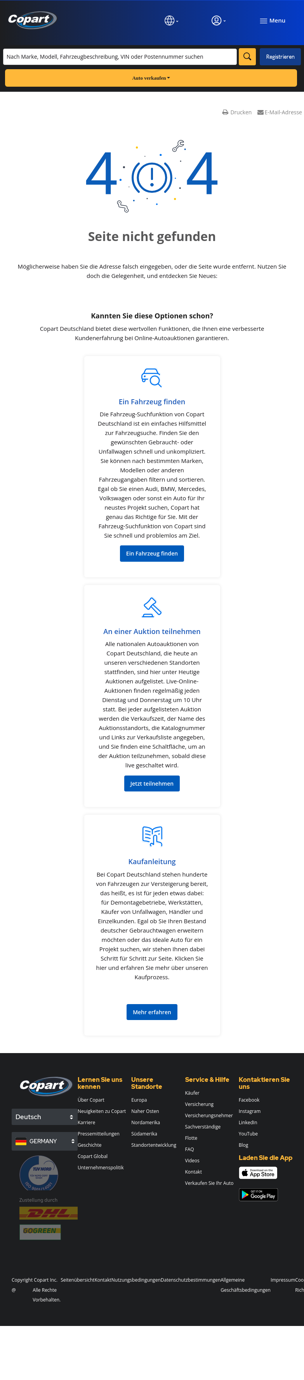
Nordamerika (145, 1122)
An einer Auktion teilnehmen (151, 631)
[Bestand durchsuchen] (120, 57)
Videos (192, 1160)
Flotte (191, 1138)
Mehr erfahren (152, 1012)
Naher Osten (145, 1111)
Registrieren (280, 56)
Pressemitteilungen (99, 1133)
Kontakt (193, 1172)
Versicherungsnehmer (209, 1115)
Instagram (250, 1111)
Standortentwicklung (153, 1145)
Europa (139, 1100)
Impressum (283, 1280)
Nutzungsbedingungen (136, 1280)
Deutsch (28, 1117)
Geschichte (89, 1145)
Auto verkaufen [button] (151, 78)
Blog (243, 1145)
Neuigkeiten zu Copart (102, 1111)
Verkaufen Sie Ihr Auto (209, 1183)
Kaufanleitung (151, 861)
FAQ (189, 1149)
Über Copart (91, 1100)
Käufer (192, 1093)
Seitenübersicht (77, 1280)
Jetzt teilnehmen (152, 783)
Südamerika (144, 1133)
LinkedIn (248, 1122)
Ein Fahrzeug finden (152, 401)
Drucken (237, 112)
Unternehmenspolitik (101, 1167)
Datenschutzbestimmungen (191, 1280)
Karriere (86, 1122)
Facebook (249, 1100)
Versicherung (199, 1104)
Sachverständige (203, 1126)
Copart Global (93, 1156)
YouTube (248, 1133)
